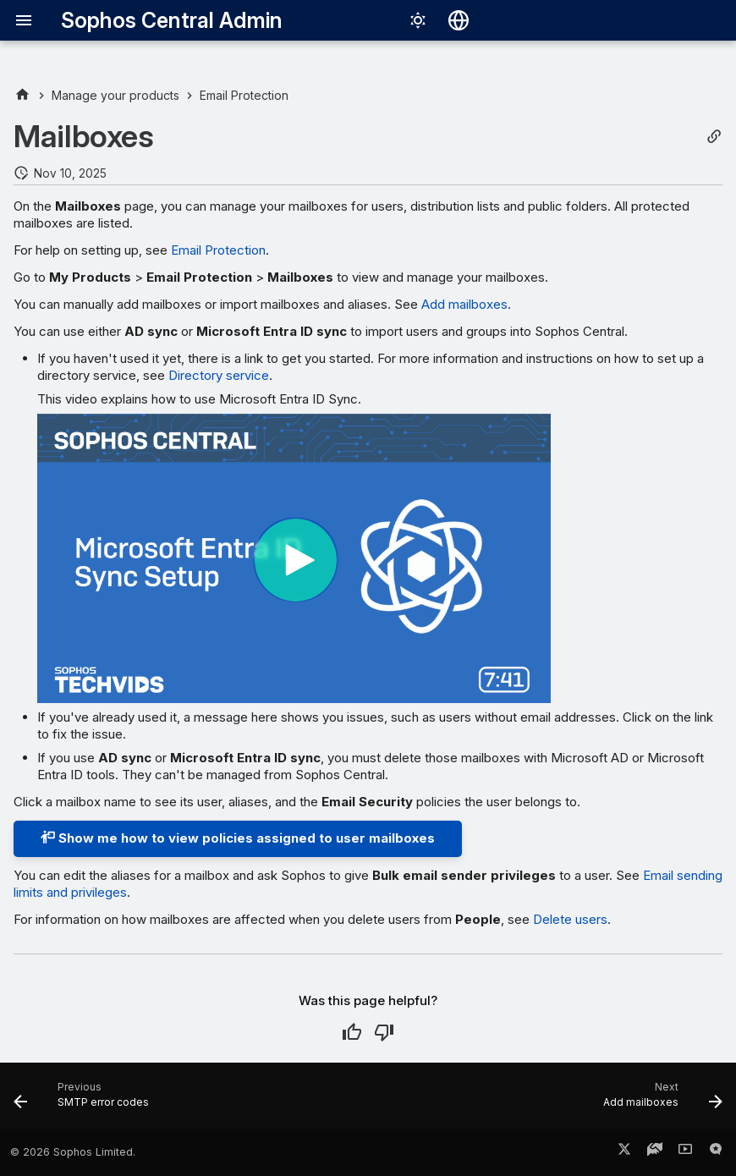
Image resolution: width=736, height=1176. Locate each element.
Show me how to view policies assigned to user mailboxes (238, 838)
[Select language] (458, 20)
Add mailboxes (464, 304)
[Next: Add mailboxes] (659, 1101)
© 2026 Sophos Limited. (72, 1152)
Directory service (218, 375)
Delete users (570, 919)
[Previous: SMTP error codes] (85, 1101)
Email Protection (218, 250)
